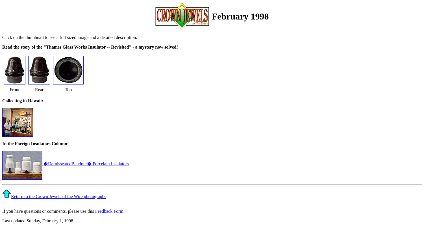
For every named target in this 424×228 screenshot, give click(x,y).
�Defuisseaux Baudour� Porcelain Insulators (65, 163)
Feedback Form (109, 211)
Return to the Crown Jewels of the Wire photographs (58, 196)
